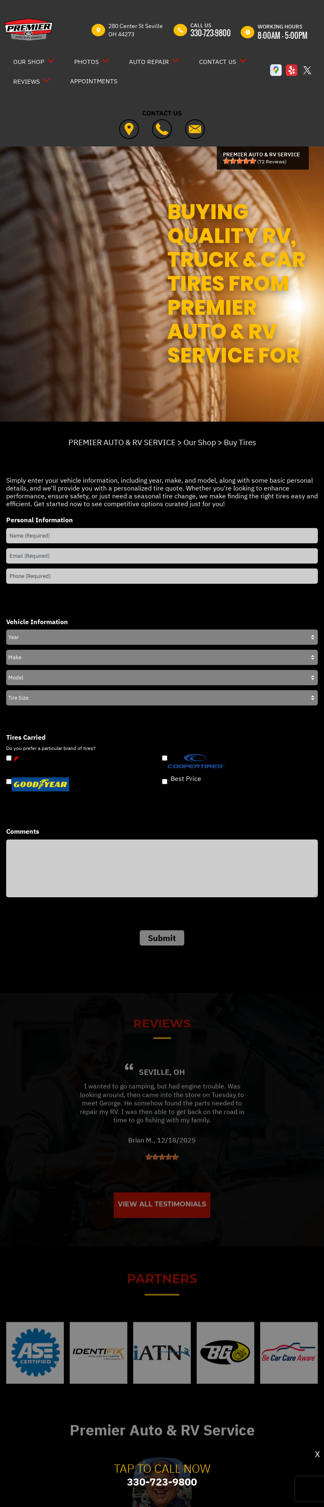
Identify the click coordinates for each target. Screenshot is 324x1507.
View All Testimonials (162, 1225)
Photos (86, 62)
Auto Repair (149, 62)
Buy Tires (240, 442)
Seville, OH (162, 1093)
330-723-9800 (210, 33)
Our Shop (28, 62)
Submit (162, 937)
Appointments (93, 81)
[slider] (239, 161)
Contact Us (217, 62)
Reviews (26, 81)
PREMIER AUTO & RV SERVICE (122, 442)
